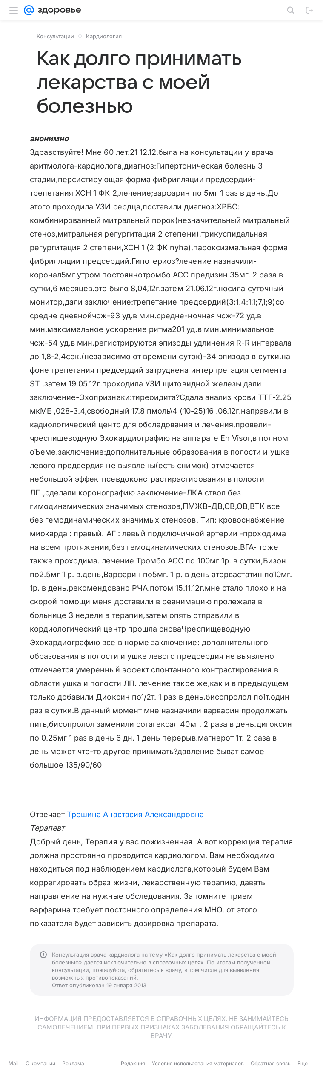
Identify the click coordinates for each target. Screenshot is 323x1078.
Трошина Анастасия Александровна (135, 814)
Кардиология (104, 36)
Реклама (73, 1063)
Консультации (55, 36)
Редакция (133, 1063)
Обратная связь (271, 1063)
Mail (14, 1063)
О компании (40, 1063)
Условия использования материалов (198, 1063)
